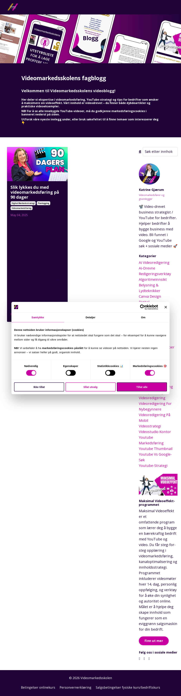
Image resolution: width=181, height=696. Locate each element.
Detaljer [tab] (90, 317)
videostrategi (150, 426)
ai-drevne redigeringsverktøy (155, 271)
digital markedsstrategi (23, 206)
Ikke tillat (39, 386)
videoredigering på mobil (154, 417)
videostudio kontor (155, 431)
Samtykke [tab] (38, 317)
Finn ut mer (153, 640)
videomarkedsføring (21, 211)
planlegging (43, 206)
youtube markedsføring (151, 440)
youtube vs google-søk (155, 457)
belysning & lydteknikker (149, 288)
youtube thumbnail (155, 448)
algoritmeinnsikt (153, 279)
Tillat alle (142, 386)
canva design (150, 296)
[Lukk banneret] (165, 307)
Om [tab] (143, 317)
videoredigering (152, 397)
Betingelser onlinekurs (38, 687)
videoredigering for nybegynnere (155, 406)
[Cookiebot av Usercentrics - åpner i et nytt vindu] (142, 307)
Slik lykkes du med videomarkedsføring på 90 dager (35, 193)
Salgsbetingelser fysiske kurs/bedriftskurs (128, 687)
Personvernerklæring (75, 687)
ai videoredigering (154, 262)
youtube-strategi (153, 465)
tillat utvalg (90, 386)
